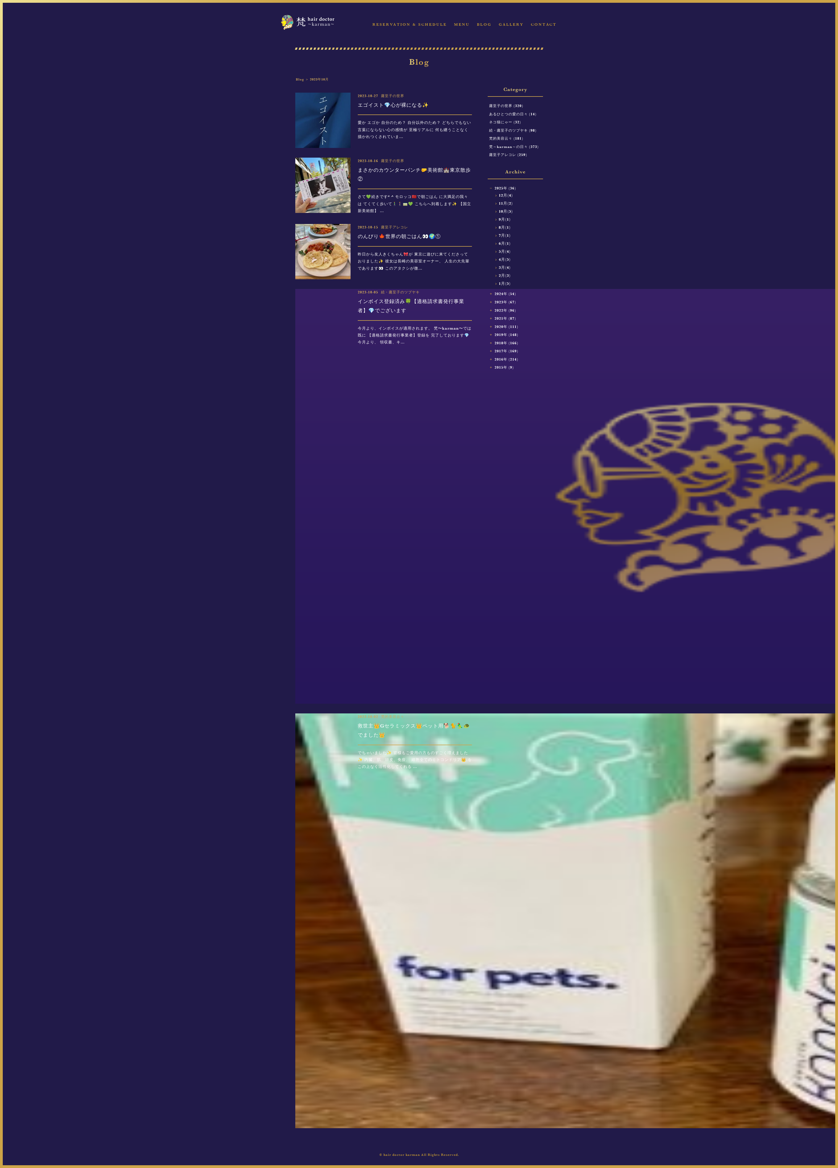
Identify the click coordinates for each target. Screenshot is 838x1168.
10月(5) (506, 211)
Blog (484, 24)
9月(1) (505, 219)
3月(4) (505, 267)
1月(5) (505, 283)
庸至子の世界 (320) (506, 105)
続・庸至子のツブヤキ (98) (513, 130)
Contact (544, 24)
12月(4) (506, 195)
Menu (462, 24)
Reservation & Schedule (409, 24)
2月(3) (505, 275)
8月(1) (505, 227)
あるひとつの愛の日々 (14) (513, 114)
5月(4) (505, 251)
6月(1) (505, 243)
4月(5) (505, 259)
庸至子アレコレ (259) (508, 154)
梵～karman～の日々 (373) (514, 146)
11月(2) (506, 203)
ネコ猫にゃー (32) (505, 122)
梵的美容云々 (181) (506, 138)
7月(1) (505, 235)
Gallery (511, 24)
